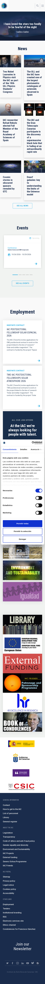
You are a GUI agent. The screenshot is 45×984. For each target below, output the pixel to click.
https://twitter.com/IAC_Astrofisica (7, 963)
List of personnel (10, 813)
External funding (10, 857)
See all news (22, 206)
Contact (6, 805)
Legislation (8, 833)
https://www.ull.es (21, 773)
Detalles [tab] (23, 449)
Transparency (9, 837)
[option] (22, 251)
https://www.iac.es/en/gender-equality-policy (22, 592)
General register (10, 821)
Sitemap (6, 877)
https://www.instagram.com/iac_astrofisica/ (17, 963)
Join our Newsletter (22, 946)
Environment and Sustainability (16, 849)
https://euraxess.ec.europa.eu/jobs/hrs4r (22, 702)
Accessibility (8, 893)
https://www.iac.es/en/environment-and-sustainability (22, 570)
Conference (12, 248)
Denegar (22, 539)
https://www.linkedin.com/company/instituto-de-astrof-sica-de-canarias (22, 963)
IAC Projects (8, 853)
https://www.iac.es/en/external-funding (22, 663)
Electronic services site (13, 921)
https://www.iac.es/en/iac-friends (22, 683)
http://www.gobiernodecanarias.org (21, 757)
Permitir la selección (22, 531)
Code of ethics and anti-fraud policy (19, 841)
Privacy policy (9, 881)
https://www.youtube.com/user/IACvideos (27, 963)
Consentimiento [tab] (10, 449)
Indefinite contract (15, 325)
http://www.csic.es (21, 786)
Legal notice (8, 885)
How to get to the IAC (12, 809)
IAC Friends (8, 865)
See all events (22, 283)
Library (6, 817)
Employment (8, 904)
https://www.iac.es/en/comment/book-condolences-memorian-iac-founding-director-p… (22, 722)
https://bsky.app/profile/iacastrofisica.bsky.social (32, 963)
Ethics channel (9, 925)
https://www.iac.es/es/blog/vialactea (37, 963)
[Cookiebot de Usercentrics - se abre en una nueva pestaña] (32, 442)
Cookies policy (9, 889)
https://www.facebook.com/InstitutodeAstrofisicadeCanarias (12, 963)
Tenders (6, 908)
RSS (4, 917)
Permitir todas (22, 524)
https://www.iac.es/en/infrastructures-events (22, 549)
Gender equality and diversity (15, 845)
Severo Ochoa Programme (14, 861)
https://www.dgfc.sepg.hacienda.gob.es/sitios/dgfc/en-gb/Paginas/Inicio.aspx (22, 644)
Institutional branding (12, 913)
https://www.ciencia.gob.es (21, 743)
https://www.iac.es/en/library (22, 624)
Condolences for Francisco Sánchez (19, 929)
